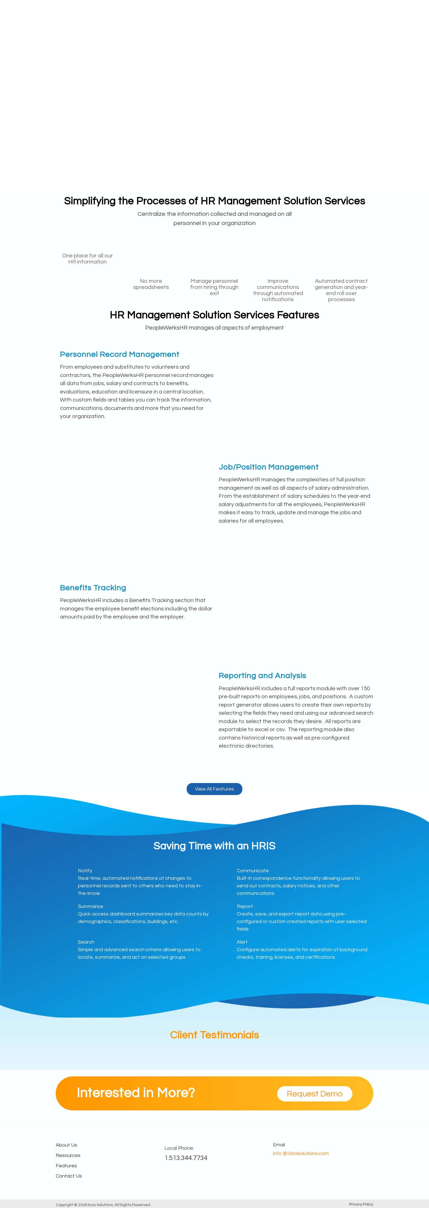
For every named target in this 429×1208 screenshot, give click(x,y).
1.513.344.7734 (186, 1157)
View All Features (214, 789)
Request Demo (315, 1093)
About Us (335, 12)
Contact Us (69, 1176)
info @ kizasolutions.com (301, 1153)
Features (246, 12)
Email (279, 1144)
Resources (304, 12)
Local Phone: (179, 1148)
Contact (363, 12)
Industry (274, 12)
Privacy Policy (361, 1204)
